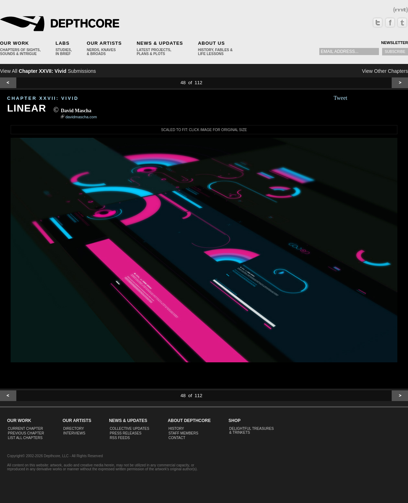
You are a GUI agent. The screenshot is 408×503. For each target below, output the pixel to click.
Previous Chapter (26, 433)
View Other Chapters (385, 71)
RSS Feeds (120, 438)
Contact (177, 438)
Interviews (74, 433)
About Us (211, 43)
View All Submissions (48, 71)
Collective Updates (129, 429)
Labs (62, 43)
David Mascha (76, 110)
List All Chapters (25, 438)
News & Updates (160, 43)
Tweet (340, 98)
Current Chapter (25, 429)
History (176, 429)
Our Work (14, 43)
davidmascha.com (81, 117)
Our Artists (104, 43)
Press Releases (125, 433)
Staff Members (183, 433)
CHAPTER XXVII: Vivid (43, 98)
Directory (73, 429)
